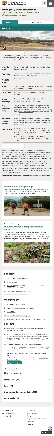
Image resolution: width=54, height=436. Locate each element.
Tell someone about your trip (18, 186)
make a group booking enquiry (31, 101)
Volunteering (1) (11, 398)
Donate (30, 424)
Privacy (29, 416)
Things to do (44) (12, 380)
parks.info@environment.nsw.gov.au (19, 292)
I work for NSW (7, 416)
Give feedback (46, 433)
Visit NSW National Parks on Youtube (12, 433)
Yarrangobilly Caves (27, 165)
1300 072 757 (11, 286)
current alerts (20, 15)
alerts (36, 22)
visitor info (46, 176)
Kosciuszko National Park (33, 329)
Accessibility (31, 410)
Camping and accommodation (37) (20, 392)
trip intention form (26, 112)
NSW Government (9, 413)
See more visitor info (12, 369)
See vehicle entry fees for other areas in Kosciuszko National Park (27, 354)
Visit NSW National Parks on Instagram (8, 433)
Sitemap (30, 422)
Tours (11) (8, 386)
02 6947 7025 (11, 312)
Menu (8, 22)
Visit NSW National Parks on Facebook (4, 433)
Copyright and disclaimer (36, 419)
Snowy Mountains (12, 331)
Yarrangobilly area (17, 329)
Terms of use (32, 413)
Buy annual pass (14, 363)
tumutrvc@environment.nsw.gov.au (19, 316)
